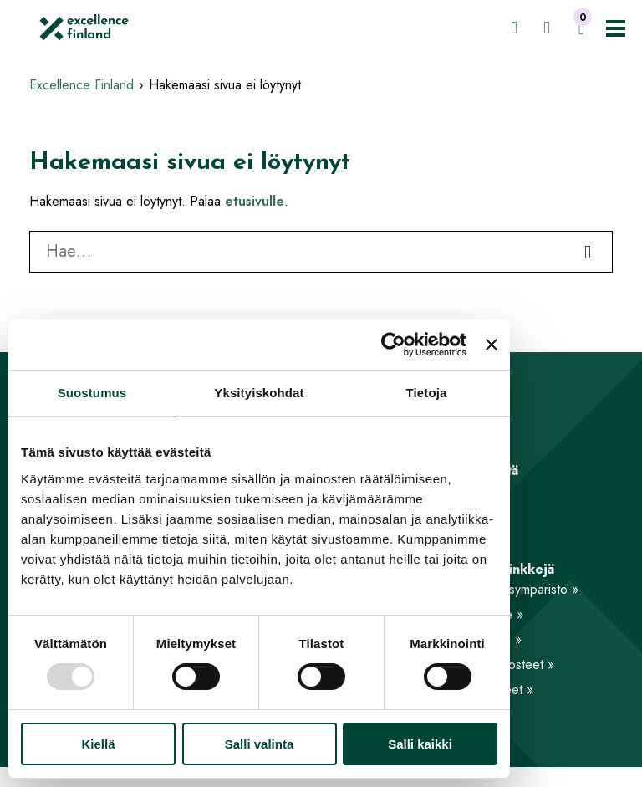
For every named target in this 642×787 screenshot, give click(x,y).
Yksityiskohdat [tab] (258, 393)
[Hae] (546, 27)
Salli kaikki (420, 744)
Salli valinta (259, 744)
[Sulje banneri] (491, 344)
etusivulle (254, 201)
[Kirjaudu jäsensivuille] (514, 27)
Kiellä (98, 744)
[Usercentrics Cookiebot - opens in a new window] (393, 344)
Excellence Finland (81, 85)
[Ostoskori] (581, 29)
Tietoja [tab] (426, 393)
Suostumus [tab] (92, 393)
